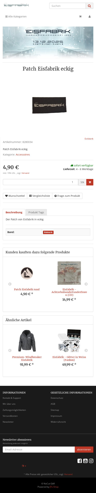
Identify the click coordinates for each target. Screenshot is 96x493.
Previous (10, 284)
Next (86, 284)
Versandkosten (10, 415)
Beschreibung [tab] (14, 212)
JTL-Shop (54, 486)
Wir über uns (9, 403)
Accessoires (23, 154)
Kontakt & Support (12, 397)
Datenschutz (57, 397)
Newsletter (8, 421)
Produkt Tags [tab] (36, 212)
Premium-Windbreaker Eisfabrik (27, 358)
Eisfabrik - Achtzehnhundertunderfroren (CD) (69, 292)
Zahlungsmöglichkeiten (14, 409)
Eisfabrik (48, 232)
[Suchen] (67, 6)
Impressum (56, 415)
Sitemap (55, 409)
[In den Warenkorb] (89, 182)
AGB (53, 403)
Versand (25, 173)
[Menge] (40, 182)
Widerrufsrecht (58, 421)
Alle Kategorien (16, 16)
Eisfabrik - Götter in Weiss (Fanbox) (69, 358)
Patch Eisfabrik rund (27, 289)
